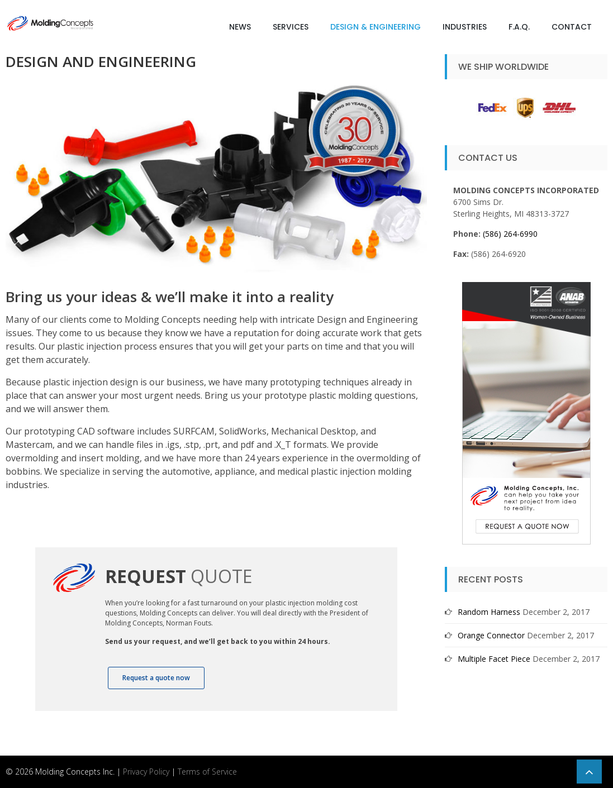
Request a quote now (156, 677)
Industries (465, 26)
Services (290, 26)
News (240, 26)
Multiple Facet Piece (494, 658)
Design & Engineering (375, 26)
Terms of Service (207, 771)
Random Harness (489, 611)
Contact (572, 26)
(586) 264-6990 (510, 233)
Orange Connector (491, 635)
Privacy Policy (146, 771)
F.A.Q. (519, 26)
